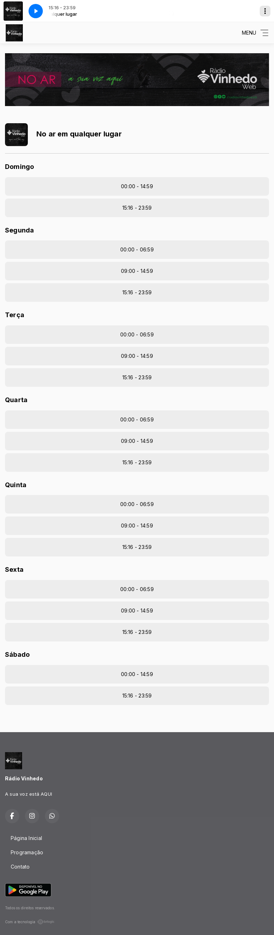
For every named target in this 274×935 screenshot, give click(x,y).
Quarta (16, 400)
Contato (20, 867)
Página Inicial (26, 838)
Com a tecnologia (30, 921)
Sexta (14, 569)
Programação (27, 852)
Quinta (15, 485)
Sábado (17, 654)
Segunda (19, 230)
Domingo (19, 166)
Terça (14, 315)
